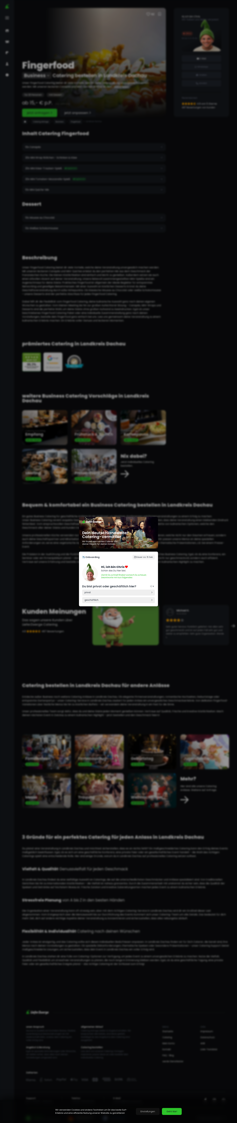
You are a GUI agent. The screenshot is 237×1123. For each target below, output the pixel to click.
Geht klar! (172, 1111)
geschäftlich (91, 600)
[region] (118, 1111)
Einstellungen (147, 1111)
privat (88, 592)
